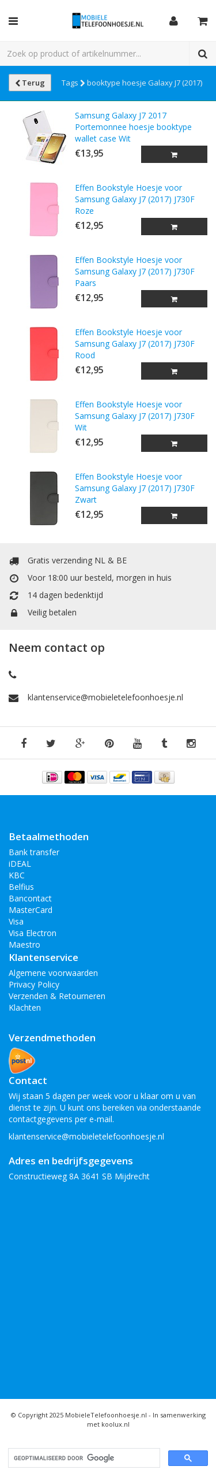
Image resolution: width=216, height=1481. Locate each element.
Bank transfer (34, 852)
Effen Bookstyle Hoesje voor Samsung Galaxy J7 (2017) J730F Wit (135, 416)
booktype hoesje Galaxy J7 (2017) (144, 82)
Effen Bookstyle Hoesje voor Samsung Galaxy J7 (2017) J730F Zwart (135, 488)
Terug (30, 82)
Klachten (25, 1007)
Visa (16, 921)
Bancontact (30, 898)
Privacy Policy (34, 984)
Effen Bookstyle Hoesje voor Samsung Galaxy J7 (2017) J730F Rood (135, 343)
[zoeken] (83, 1458)
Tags (73, 82)
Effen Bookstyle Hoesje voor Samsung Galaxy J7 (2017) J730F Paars (135, 271)
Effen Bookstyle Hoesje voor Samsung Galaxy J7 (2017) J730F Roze (135, 199)
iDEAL (20, 863)
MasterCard (30, 909)
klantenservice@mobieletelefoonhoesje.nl (105, 697)
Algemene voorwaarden (53, 972)
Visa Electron (32, 932)
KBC (17, 875)
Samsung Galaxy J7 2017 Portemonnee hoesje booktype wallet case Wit (133, 127)
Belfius (21, 886)
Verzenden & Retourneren (57, 995)
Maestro (24, 944)
